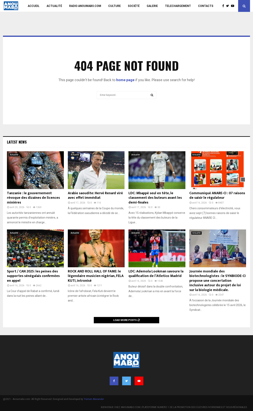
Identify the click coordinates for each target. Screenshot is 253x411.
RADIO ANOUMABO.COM (85, 6)
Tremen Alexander (94, 399)
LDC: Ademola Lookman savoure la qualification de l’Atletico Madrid (155, 273)
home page (125, 80)
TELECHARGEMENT (178, 6)
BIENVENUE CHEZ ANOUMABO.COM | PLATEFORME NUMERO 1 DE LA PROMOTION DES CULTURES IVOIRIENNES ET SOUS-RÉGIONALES (174, 407)
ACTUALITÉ (54, 6)
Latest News (17, 142)
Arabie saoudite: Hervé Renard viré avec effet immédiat (95, 195)
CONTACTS (205, 6)
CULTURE (114, 6)
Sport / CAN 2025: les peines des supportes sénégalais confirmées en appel (33, 276)
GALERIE (152, 6)
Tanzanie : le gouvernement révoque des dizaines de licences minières (33, 198)
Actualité (14, 155)
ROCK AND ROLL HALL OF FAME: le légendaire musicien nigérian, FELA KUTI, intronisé (96, 276)
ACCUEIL (33, 6)
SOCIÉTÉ (134, 6)
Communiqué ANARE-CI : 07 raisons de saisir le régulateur (217, 195)
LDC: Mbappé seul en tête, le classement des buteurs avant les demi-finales (155, 198)
